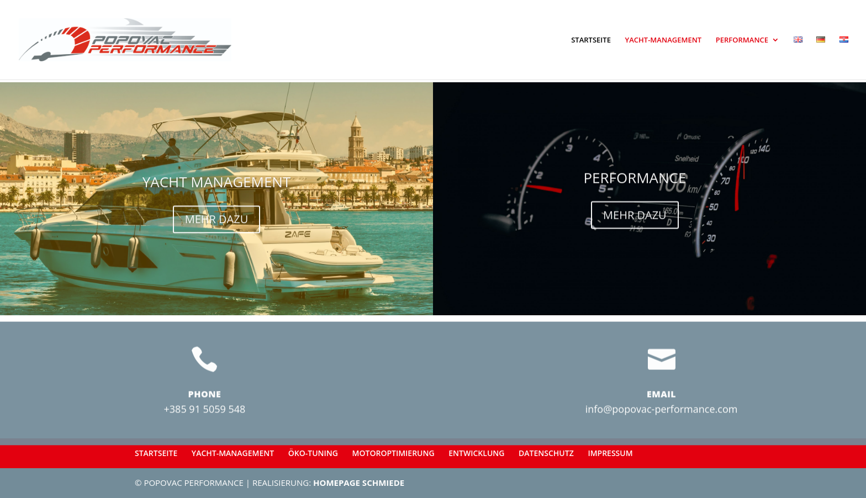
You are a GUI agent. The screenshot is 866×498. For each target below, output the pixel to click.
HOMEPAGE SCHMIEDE (358, 482)
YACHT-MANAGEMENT (663, 40)
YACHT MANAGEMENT (216, 186)
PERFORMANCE (742, 40)
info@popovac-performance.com (661, 428)
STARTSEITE (591, 40)
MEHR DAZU (217, 223)
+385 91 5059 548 (205, 428)
